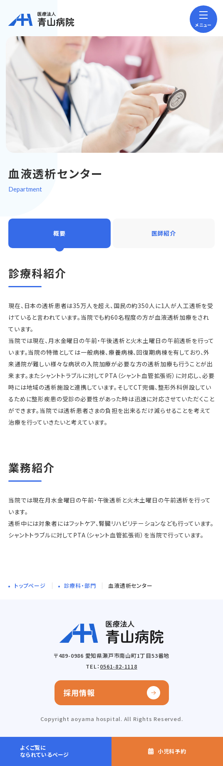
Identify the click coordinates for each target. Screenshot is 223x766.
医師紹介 (163, 233)
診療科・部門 (80, 585)
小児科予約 (172, 751)
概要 (59, 233)
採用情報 (79, 692)
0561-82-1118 (118, 666)
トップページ (30, 585)
